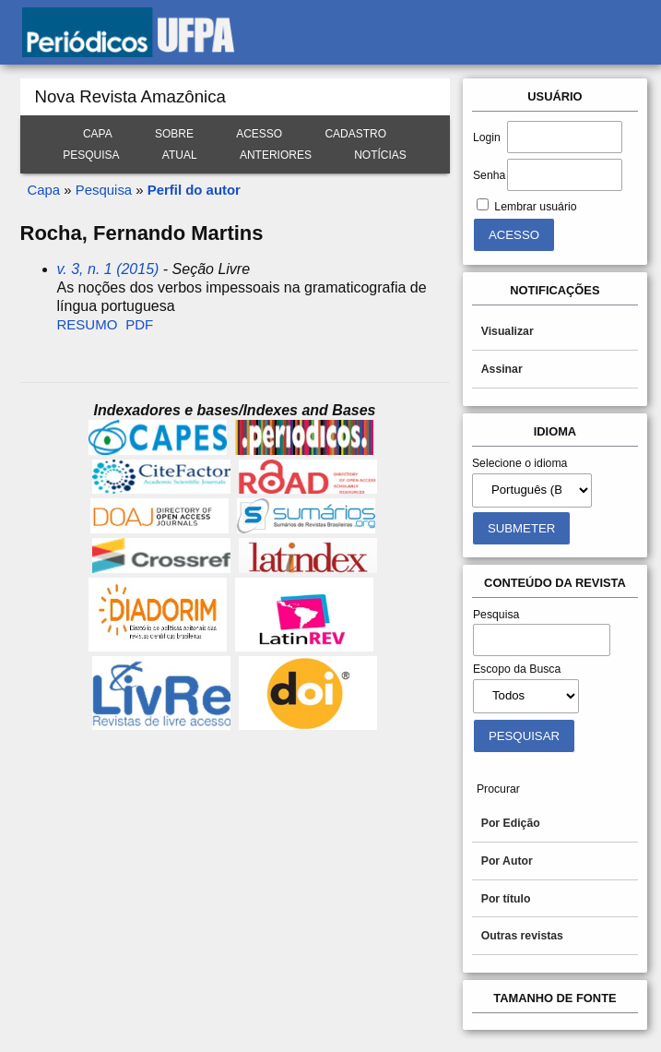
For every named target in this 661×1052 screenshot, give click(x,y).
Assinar (502, 369)
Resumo (87, 324)
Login (487, 137)
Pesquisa (91, 155)
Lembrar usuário (535, 206)
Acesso (259, 133)
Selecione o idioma (520, 463)
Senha (489, 175)
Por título (506, 898)
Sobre (174, 133)
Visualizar (507, 331)
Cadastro (355, 133)
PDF (139, 324)
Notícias (380, 155)
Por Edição (510, 823)
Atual (179, 155)
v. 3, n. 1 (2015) (108, 269)
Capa (97, 133)
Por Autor (507, 861)
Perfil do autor (194, 189)
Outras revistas (522, 935)
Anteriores (276, 155)
